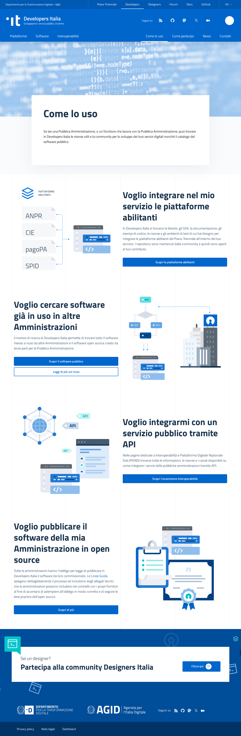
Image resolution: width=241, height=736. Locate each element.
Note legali (48, 729)
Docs (190, 4)
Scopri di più (66, 610)
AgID (57, 4)
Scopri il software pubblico (66, 361)
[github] (171, 20)
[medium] (206, 20)
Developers (132, 4)
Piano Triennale (107, 4)
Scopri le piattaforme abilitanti (175, 262)
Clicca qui (201, 666)
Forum (174, 4)
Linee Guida (99, 575)
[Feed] (159, 20)
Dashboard (69, 729)
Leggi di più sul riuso (66, 371)
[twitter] (194, 20)
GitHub (205, 4)
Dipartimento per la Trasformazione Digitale (29, 4)
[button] (228, 4)
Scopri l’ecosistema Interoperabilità (175, 478)
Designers (154, 4)
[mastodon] (183, 20)
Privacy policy (25, 729)
